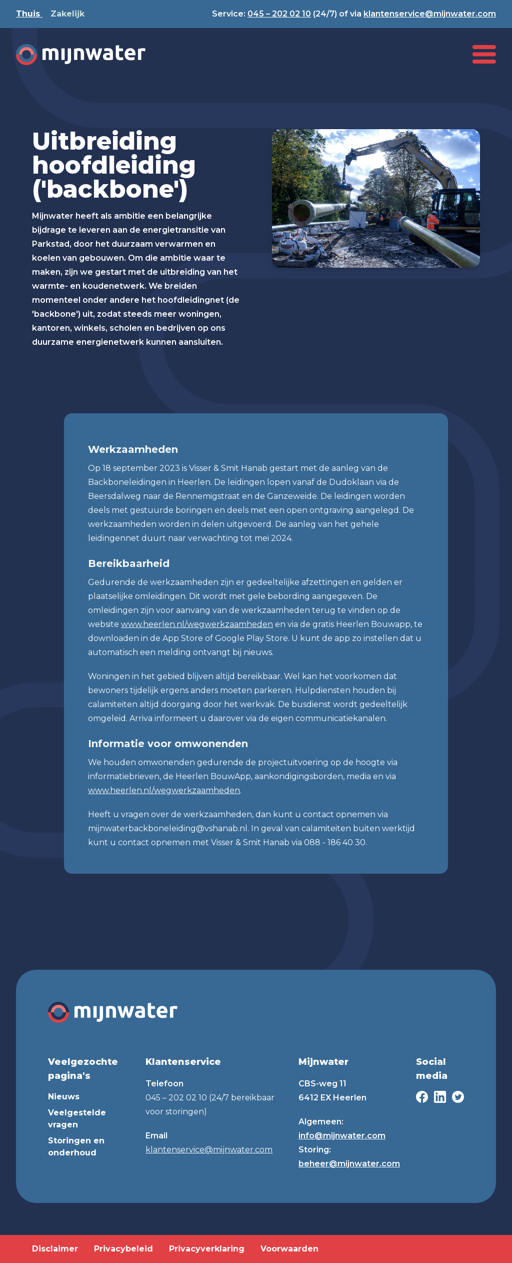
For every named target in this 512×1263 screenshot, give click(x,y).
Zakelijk (67, 14)
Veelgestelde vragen (77, 1118)
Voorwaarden (289, 1248)
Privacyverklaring (206, 1248)
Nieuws (64, 1096)
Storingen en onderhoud (76, 1146)
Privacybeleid (123, 1248)
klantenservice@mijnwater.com (430, 14)
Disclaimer (55, 1248)
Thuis (29, 14)
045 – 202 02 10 (279, 14)
